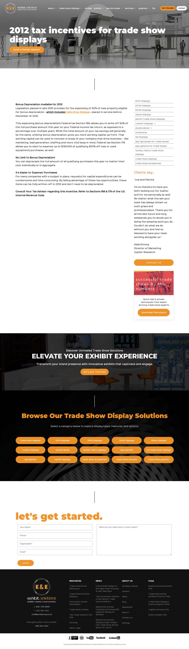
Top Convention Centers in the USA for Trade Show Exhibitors (107, 599)
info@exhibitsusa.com (42, 614)
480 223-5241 (41, 626)
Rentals (88, 8)
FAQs (151, 581)
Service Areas (114, 8)
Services (130, 8)
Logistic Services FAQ (158, 610)
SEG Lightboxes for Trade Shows (159, 141)
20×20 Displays (150, 110)
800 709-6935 (43, 607)
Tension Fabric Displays (101, 450)
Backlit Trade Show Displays (157, 119)
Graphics (144, 8)
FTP (153, 8)
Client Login (75, 628)
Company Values (130, 586)
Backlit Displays (69, 459)
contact (181, 8)
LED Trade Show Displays (166, 450)
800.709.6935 (168, 8)
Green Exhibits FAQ (157, 615)
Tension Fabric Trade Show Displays (156, 152)
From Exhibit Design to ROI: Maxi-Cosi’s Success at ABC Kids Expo (107, 588)
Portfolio (73, 623)
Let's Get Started (94, 378)
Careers (126, 591)
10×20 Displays (150, 105)
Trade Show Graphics (165, 459)
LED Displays (148, 137)
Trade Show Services (133, 459)
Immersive (148, 132)
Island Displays (150, 114)
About (52, 8)
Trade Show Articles (79, 610)
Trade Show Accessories (155, 163)
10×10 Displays (149, 101)
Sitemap (126, 623)
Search (125, 612)
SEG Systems (133, 450)
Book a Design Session (26, 49)
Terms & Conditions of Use (116, 644)
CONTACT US (161, 262)
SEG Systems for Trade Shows (158, 146)
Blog (124, 602)
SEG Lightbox (37, 459)
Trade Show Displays (70, 8)
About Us (127, 581)
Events (99, 8)
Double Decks (150, 128)
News (99, 581)
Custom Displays (152, 124)
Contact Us (127, 618)
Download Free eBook (160, 312)
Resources (75, 581)
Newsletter (127, 607)
